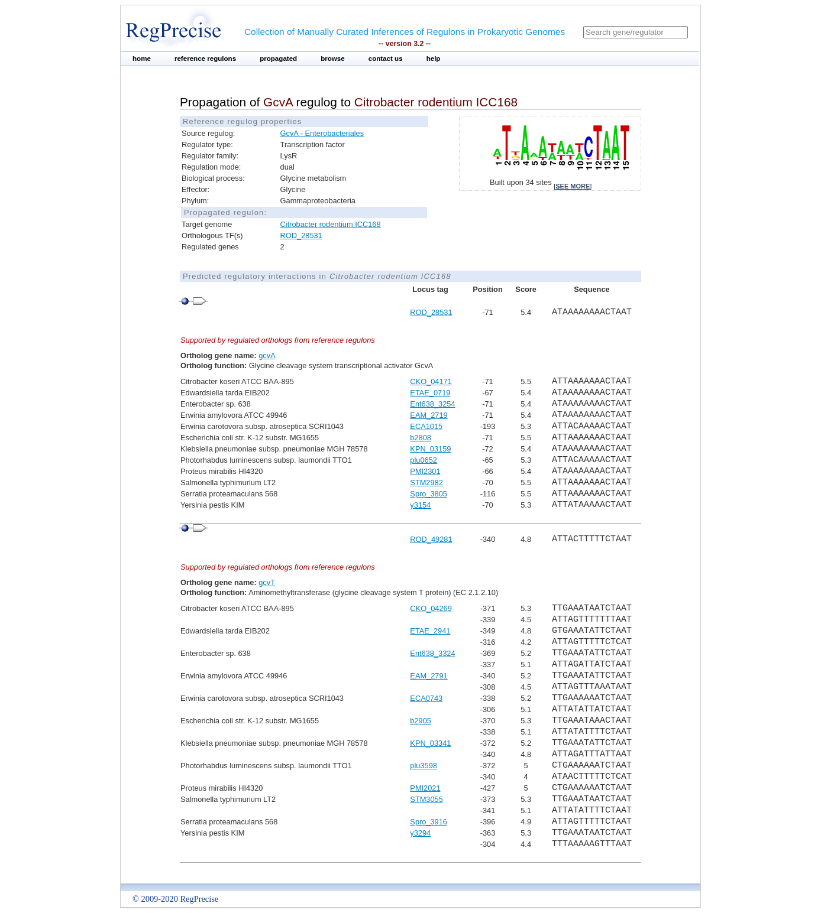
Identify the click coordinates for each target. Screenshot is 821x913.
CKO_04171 (430, 381)
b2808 (420, 437)
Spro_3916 (428, 821)
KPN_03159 (430, 448)
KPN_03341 (430, 743)
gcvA (266, 355)
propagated (278, 58)
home (141, 58)
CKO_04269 (430, 608)
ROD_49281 (431, 539)
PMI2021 (425, 788)
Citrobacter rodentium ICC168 (330, 224)
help (433, 58)
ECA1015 (426, 426)
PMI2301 (425, 471)
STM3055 (426, 799)
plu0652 (423, 460)
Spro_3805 (428, 493)
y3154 (420, 505)
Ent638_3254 (432, 403)
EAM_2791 (428, 675)
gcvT (266, 582)
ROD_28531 (301, 235)
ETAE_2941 (430, 630)
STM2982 (426, 482)
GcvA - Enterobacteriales (322, 133)
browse (333, 58)
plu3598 (423, 765)
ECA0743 (426, 698)
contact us (386, 58)
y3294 (420, 832)
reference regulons (205, 58)
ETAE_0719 (430, 392)
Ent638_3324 (432, 653)
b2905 (420, 720)
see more (572, 186)
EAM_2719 (428, 415)
